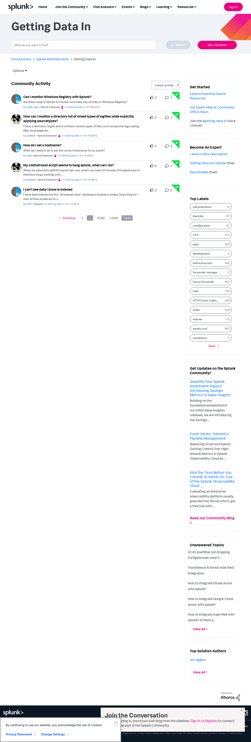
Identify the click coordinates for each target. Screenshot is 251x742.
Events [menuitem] (127, 7)
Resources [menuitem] (185, 7)
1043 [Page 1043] (114, 218)
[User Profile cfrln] (16, 191)
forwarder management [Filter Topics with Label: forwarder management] (208, 272)
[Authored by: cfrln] (29, 203)
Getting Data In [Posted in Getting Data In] (77, 106)
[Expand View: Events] (134, 6)
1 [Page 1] (82, 218)
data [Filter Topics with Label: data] (196, 244)
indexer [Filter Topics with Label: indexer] (197, 319)
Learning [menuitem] (162, 7)
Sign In (233, 7)
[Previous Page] (67, 217)
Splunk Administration (52, 59)
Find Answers (21, 59)
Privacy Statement (19, 734)
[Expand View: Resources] (195, 6)
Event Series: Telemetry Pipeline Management (209, 435)
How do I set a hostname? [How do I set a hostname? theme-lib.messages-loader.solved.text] (42, 145)
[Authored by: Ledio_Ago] (33, 106)
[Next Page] (213, 346)
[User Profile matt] (16, 147)
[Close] (116, 723)
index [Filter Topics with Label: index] (196, 309)
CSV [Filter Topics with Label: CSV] (195, 234)
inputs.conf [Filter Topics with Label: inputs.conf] (200, 328)
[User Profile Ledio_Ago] (16, 99)
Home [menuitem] (42, 7)
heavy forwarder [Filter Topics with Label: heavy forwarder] (203, 281)
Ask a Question (217, 45)
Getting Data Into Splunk (208, 163)
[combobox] (100, 45)
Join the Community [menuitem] (70, 7)
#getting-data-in (214, 121)
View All (199, 629)
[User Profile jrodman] (16, 118)
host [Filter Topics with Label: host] (195, 291)
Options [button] (17, 71)
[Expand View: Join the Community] (87, 6)
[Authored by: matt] (29, 155)
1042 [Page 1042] (101, 218)
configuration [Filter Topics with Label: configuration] (201, 225)
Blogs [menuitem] (144, 7)
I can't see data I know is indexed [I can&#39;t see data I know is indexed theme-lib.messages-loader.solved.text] (47, 189)
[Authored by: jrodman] (31, 135)
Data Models (199, 172)
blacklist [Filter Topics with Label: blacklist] (198, 216)
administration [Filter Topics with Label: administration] (202, 207)
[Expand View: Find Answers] (115, 6)
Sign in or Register (204, 721)
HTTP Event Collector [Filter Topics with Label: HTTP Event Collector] (207, 300)
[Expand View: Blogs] (150, 6)
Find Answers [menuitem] (103, 7)
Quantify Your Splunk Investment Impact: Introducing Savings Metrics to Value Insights (210, 388)
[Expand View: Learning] (171, 6)
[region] (60, 729)
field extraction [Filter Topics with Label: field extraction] (202, 263)
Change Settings (53, 734)
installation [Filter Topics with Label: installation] (200, 338)
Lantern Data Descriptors (209, 154)
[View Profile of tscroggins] (198, 660)
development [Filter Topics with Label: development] (201, 253)
